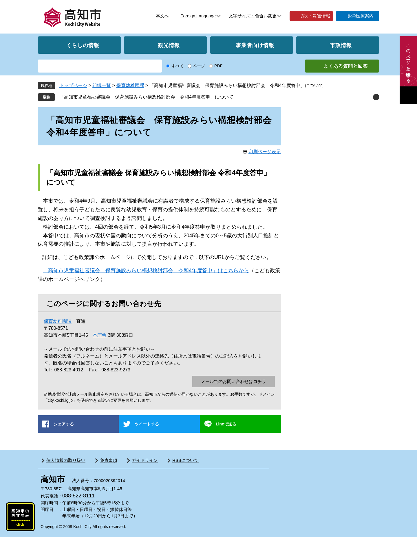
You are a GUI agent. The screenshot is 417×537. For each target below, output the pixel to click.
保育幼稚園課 (130, 85)
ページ (199, 66)
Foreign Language (198, 15)
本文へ (162, 15)
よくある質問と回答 (345, 66)
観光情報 (169, 45)
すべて (177, 66)
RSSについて (185, 460)
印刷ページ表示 (264, 151)
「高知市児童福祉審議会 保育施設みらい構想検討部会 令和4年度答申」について (146, 97)
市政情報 (341, 45)
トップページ (73, 85)
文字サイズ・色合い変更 (253, 15)
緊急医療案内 (361, 15)
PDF (218, 66)
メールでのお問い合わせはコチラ (233, 381)
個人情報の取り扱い (65, 460)
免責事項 (108, 460)
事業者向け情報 (255, 45)
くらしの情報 (82, 45)
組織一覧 (101, 85)
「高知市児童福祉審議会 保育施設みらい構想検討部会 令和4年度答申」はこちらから (146, 270)
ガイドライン (145, 460)
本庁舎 (100, 335)
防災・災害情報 (315, 15)
